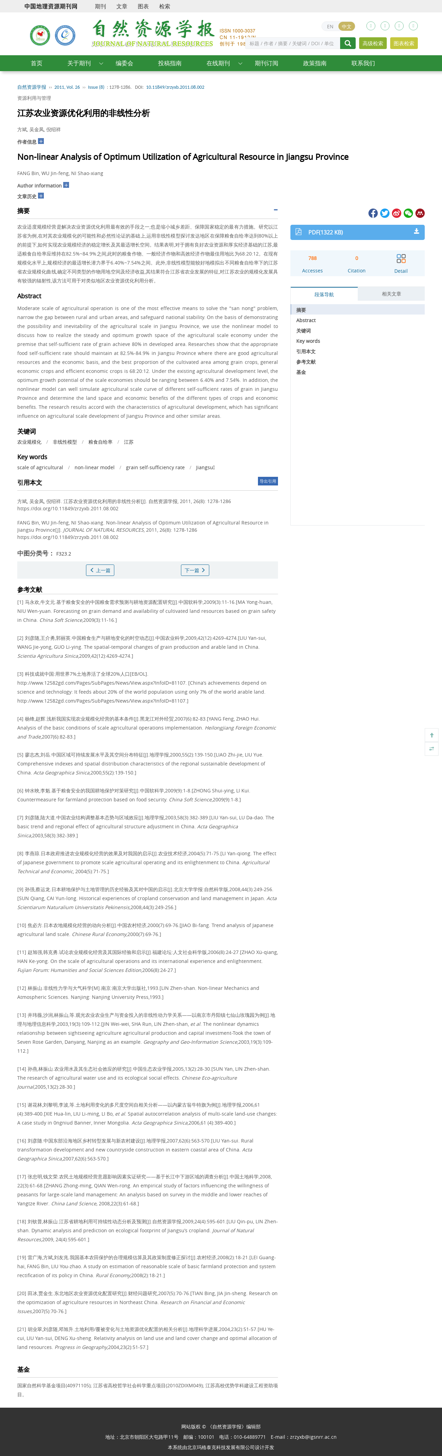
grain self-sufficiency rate (155, 467)
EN (330, 26)
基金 (301, 372)
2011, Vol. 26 (67, 87)
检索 (164, 6)
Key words (308, 341)
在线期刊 (218, 63)
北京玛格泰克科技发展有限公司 (221, 1447)
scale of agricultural (40, 467)
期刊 (100, 6)
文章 (121, 6)
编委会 (124, 63)
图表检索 (404, 43)
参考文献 (306, 361)
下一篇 (195, 570)
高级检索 (373, 43)
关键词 (303, 330)
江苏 (129, 441)
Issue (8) (96, 87)
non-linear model (95, 467)
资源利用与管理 (34, 98)
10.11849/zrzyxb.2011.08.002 (175, 87)
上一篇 (100, 570)
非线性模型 (65, 441)
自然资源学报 (31, 87)
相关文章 (391, 293)
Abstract (306, 320)
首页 (36, 63)
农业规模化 (29, 441)
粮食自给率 (100, 441)
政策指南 (315, 63)
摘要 (301, 310)
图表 (143, 6)
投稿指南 (170, 63)
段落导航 (324, 294)
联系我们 (363, 63)
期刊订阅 (266, 63)
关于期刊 (79, 63)
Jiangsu (205, 467)
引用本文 (306, 351)
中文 (347, 26)
